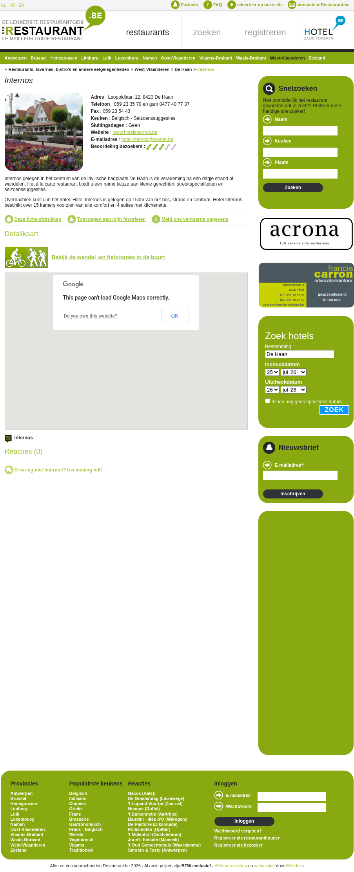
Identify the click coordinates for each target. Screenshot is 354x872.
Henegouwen (64, 58)
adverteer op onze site (260, 4)
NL (3, 5)
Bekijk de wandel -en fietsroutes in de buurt (108, 257)
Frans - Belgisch (86, 829)
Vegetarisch (81, 839)
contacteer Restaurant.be (323, 4)
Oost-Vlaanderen (178, 58)
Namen (150, 58)
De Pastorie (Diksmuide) (153, 824)
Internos (205, 69)
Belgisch (78, 793)
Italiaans (78, 798)
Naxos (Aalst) (142, 793)
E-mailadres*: (290, 465)
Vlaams (77, 845)
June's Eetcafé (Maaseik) (153, 839)
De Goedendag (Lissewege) (156, 798)
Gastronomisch (85, 824)
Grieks (76, 808)
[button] (125, 336)
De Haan (183, 69)
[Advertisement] (289, 632)
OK (174, 316)
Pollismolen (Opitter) (149, 829)
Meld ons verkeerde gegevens (195, 219)
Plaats (282, 162)
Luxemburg (127, 58)
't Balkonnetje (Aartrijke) (153, 814)
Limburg (89, 58)
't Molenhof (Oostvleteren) (155, 834)
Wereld (76, 834)
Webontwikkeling (231, 865)
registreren (265, 32)
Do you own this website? (90, 316)
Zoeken (293, 187)
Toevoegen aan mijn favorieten (111, 219)
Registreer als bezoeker (238, 845)
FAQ (217, 4)
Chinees (77, 803)
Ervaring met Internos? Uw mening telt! (58, 470)
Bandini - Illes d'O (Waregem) (158, 819)
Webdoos (295, 865)
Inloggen (244, 821)
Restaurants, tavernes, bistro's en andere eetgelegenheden (69, 69)
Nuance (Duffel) (144, 808)
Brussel (38, 58)
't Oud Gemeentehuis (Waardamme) (164, 845)
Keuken (283, 141)
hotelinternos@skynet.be (147, 139)
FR (12, 5)
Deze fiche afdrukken (38, 219)
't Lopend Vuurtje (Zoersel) (155, 803)
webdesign (264, 865)
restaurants (147, 32)
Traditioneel (81, 850)
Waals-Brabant (251, 58)
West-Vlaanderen (287, 58)
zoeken (207, 32)
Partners (189, 4)
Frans (75, 814)
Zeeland (317, 58)
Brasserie (79, 819)
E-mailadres (238, 795)
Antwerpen (16, 58)
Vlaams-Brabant (215, 58)
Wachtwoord (239, 806)
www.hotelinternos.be (135, 132)
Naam (281, 119)
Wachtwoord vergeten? (238, 831)
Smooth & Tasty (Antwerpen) (157, 850)
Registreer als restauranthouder (247, 838)
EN (21, 5)
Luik (106, 58)
